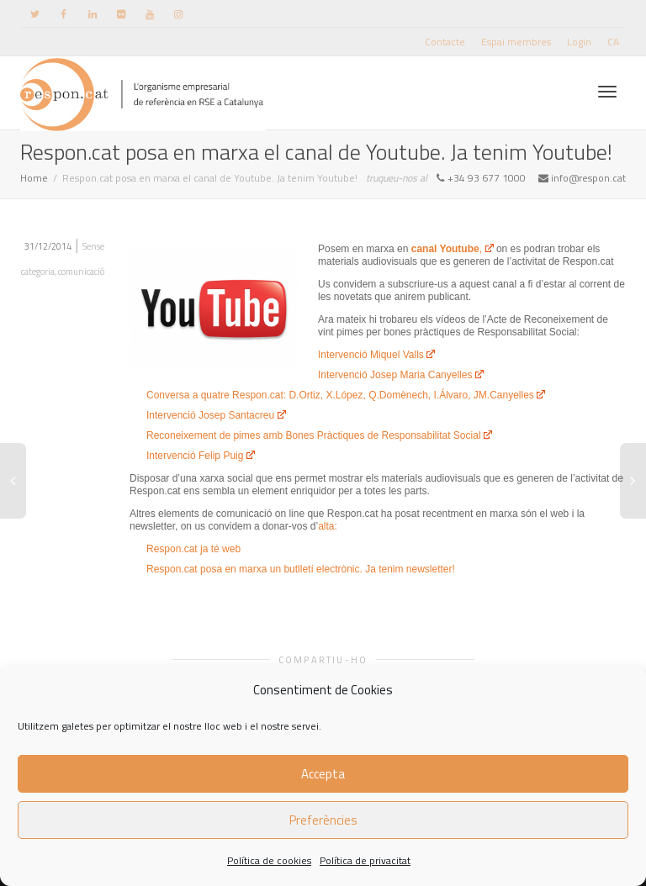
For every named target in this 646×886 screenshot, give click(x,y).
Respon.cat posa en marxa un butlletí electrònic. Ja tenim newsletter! (300, 569)
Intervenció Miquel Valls (376, 355)
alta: (327, 526)
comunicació (81, 271)
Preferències (323, 820)
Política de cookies (269, 860)
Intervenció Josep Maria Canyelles (401, 375)
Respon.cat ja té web (193, 549)
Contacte (445, 42)
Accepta (323, 773)
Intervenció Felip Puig (200, 455)
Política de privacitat (365, 860)
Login (579, 42)
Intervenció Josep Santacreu (216, 415)
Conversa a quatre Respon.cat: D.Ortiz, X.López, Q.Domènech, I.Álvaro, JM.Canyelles (345, 395)
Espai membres (516, 42)
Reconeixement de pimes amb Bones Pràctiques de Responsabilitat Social (319, 435)
